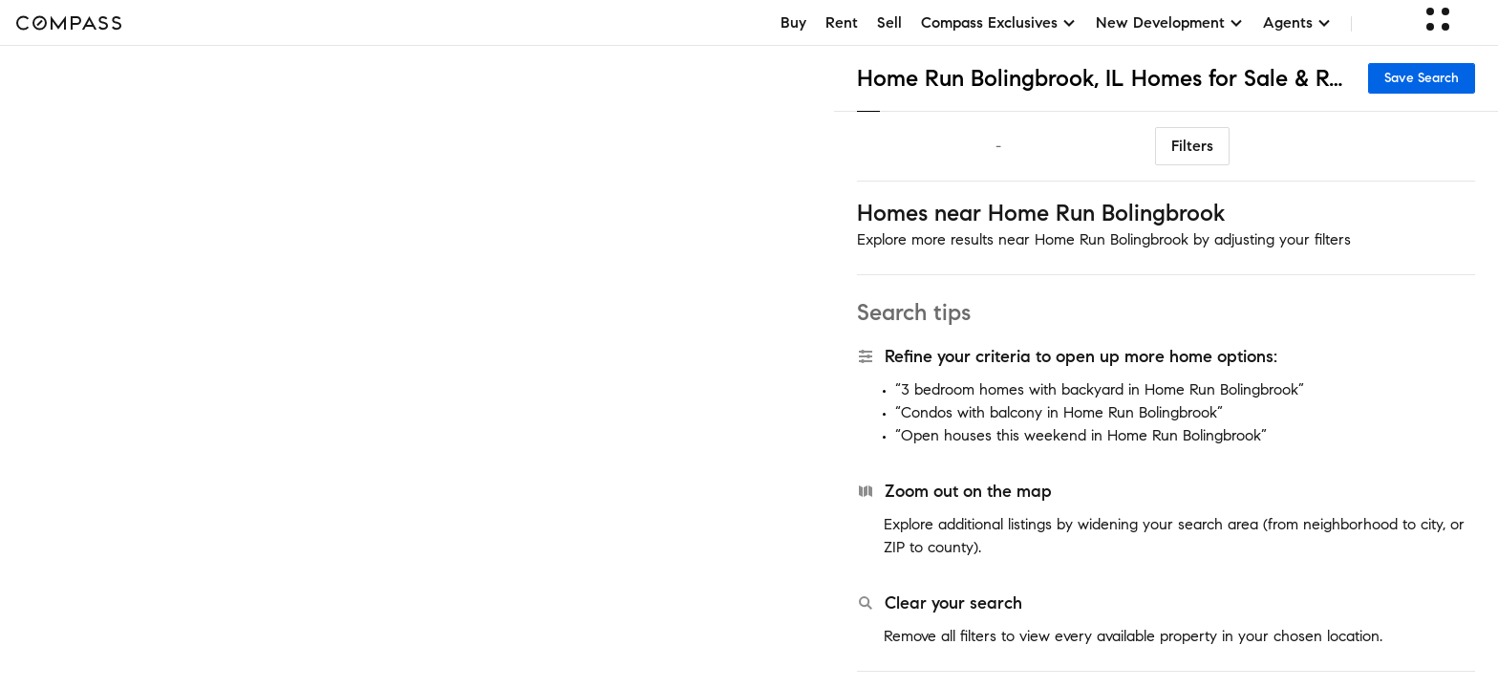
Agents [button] (1297, 22)
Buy (793, 22)
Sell (889, 22)
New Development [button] (1170, 22)
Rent (841, 22)
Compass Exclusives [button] (999, 22)
